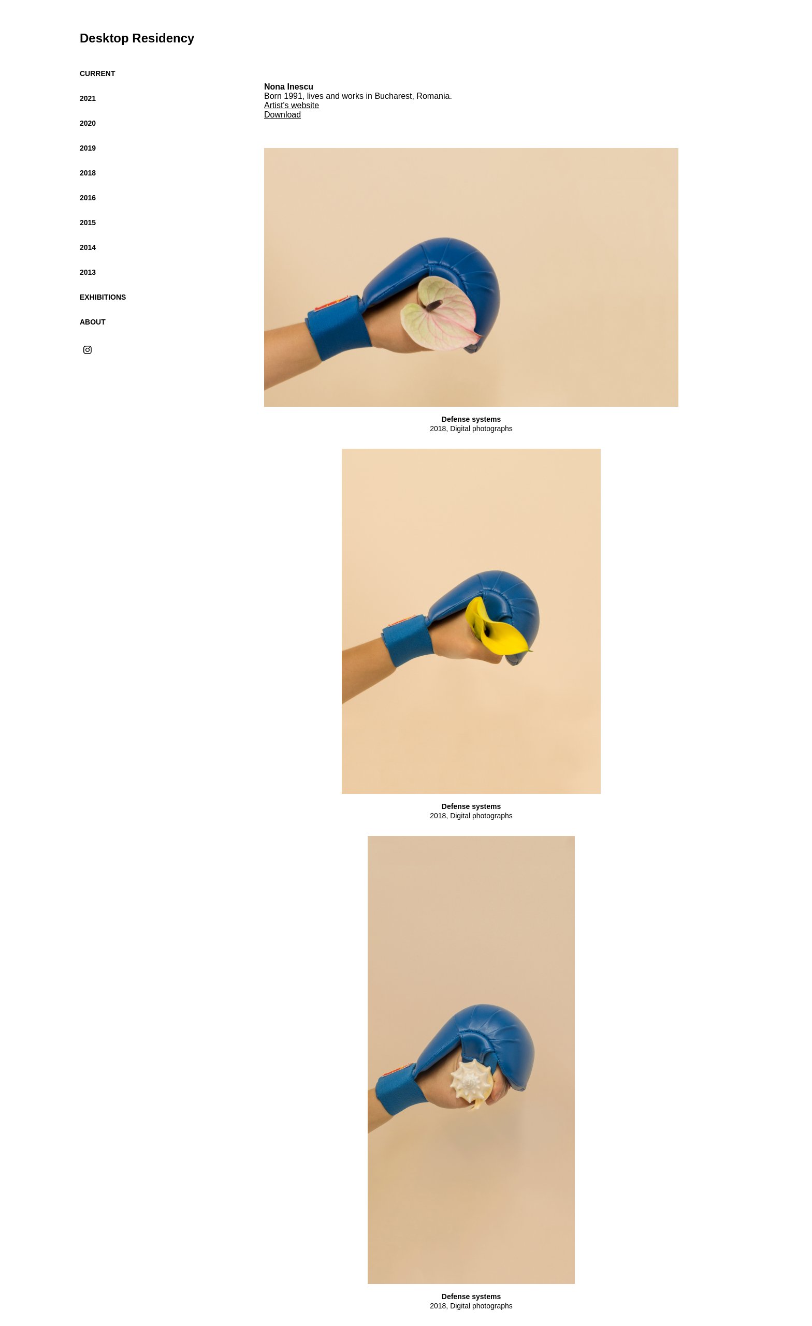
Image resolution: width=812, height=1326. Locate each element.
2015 (88, 222)
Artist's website (291, 105)
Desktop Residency (137, 38)
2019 (88, 148)
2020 (88, 123)
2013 (88, 272)
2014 (88, 247)
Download (282, 114)
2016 (88, 198)
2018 (88, 173)
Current (97, 73)
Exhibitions (103, 297)
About (93, 322)
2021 (88, 98)
